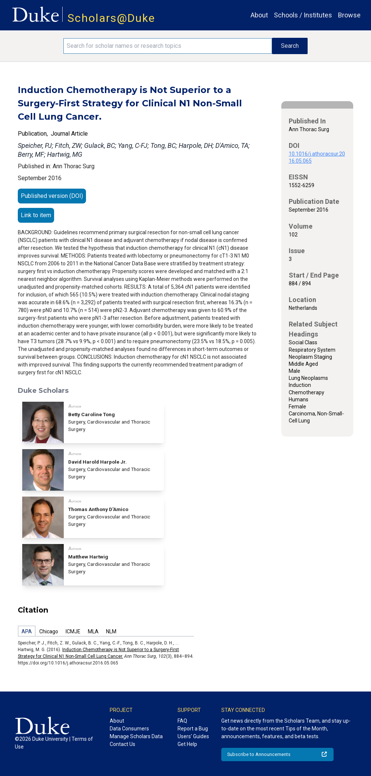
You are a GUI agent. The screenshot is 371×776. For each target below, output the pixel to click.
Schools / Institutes (303, 15)
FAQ (182, 721)
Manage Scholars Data (136, 736)
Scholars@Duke (111, 17)
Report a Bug (193, 729)
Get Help (187, 744)
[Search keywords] (167, 46)
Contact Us (122, 744)
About (259, 15)
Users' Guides (193, 736)
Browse (349, 15)
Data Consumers (129, 729)
